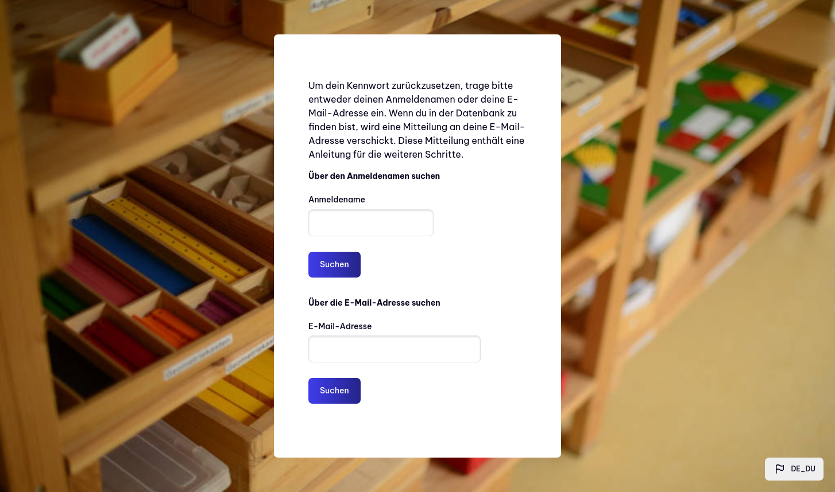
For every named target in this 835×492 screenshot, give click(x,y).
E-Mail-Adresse (340, 326)
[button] (794, 469)
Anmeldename (336, 199)
